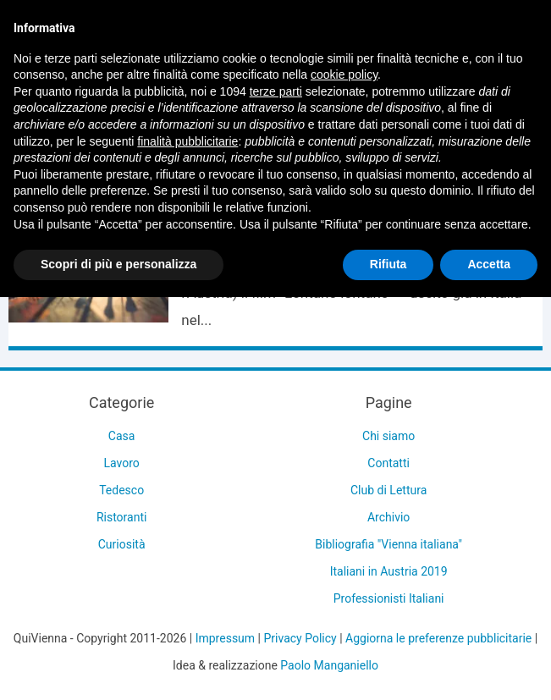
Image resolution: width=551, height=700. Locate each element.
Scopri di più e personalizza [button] (118, 264)
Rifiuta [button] (388, 264)
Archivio (388, 517)
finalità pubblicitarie (187, 141)
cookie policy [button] (344, 74)
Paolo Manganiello (329, 665)
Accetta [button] (488, 264)
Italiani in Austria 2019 (389, 571)
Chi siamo (388, 436)
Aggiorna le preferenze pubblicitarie (438, 638)
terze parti (276, 91)
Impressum (225, 638)
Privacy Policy (299, 638)
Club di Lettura (388, 490)
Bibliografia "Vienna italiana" (388, 544)
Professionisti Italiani (388, 598)
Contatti (388, 463)
